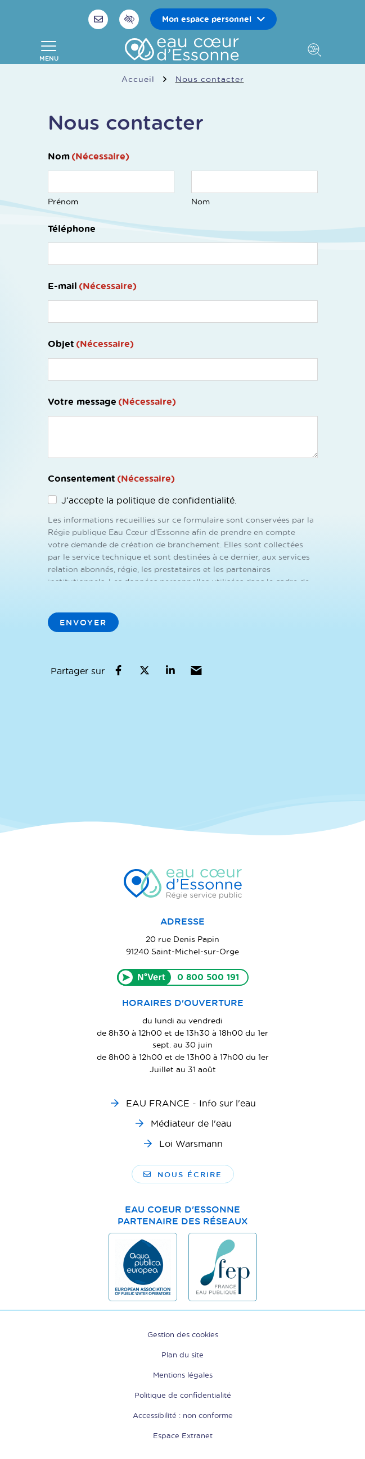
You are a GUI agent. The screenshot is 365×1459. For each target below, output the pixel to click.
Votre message (112, 401)
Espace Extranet (183, 1435)
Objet (91, 343)
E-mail (92, 286)
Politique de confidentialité (182, 1394)
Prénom (63, 201)
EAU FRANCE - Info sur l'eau (191, 1103)
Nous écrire (182, 1174)
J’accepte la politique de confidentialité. (149, 500)
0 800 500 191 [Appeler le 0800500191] (208, 977)
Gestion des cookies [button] (182, 1334)
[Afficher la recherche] (317, 51)
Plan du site (182, 1354)
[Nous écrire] (99, 19)
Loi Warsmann (191, 1143)
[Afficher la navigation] (48, 51)
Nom (200, 201)
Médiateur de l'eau (191, 1123)
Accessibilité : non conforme (183, 1415)
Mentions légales (183, 1374)
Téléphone (72, 228)
